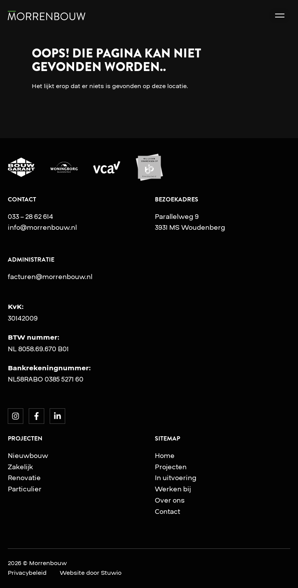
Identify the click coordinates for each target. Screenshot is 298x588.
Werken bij (173, 489)
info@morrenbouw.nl (42, 227)
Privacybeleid (27, 572)
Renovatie (24, 478)
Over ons (170, 500)
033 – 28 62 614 (30, 216)
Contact (167, 511)
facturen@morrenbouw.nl (50, 277)
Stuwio (111, 572)
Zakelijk (20, 467)
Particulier (25, 489)
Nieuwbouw (28, 456)
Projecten (171, 467)
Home (165, 456)
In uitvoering (175, 478)
